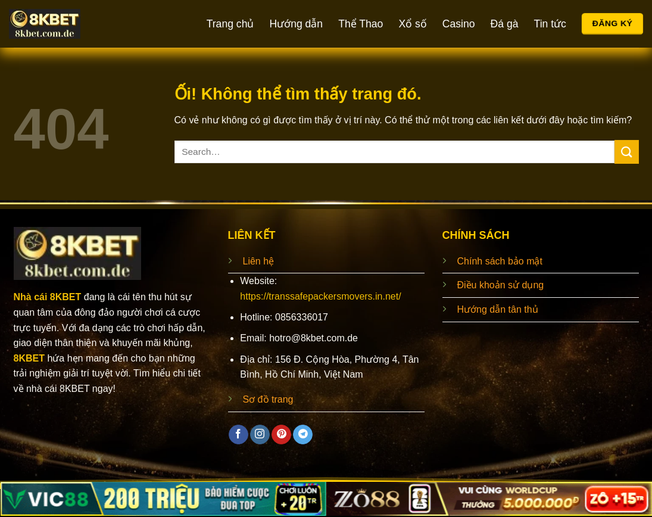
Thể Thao (360, 24)
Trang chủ (230, 24)
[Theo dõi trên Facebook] (238, 435)
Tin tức (550, 24)
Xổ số (412, 24)
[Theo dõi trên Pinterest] (281, 435)
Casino (458, 24)
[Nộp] (626, 151)
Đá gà (505, 24)
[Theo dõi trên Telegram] (303, 435)
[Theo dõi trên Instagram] (260, 435)
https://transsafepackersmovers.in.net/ (320, 296)
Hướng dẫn (296, 24)
